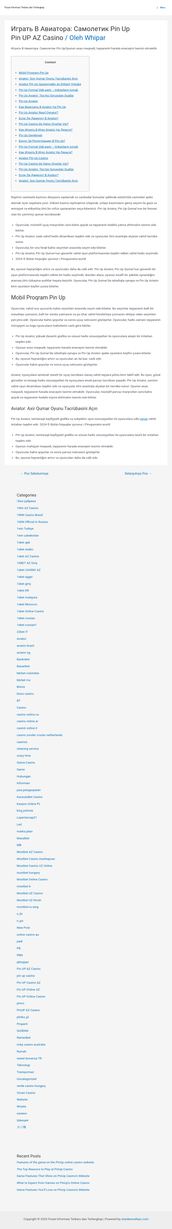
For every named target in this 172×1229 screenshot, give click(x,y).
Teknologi (23, 1065)
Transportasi (25, 1072)
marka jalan (25, 831)
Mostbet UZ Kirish (29, 900)
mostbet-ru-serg (28, 907)
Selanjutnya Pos (138, 473)
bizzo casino (25, 693)
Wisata (21, 1106)
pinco (20, 1003)
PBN (20, 955)
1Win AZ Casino (28, 508)
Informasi (23, 783)
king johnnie (25, 810)
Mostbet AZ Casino (30, 852)
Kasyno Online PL (29, 804)
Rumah (21, 1051)
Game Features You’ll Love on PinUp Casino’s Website (53, 1189)
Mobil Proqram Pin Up (34, 72)
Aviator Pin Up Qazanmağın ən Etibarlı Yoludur (50, 84)
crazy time (24, 755)
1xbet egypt (25, 577)
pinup (144, 419)
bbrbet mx (24, 680)
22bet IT (22, 631)
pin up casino (26, 975)
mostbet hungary (28, 872)
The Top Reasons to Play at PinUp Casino (45, 1169)
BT (19, 700)
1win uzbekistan (28, 535)
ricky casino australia (31, 1044)
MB (19, 845)
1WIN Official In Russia (32, 522)
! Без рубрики (26, 501)
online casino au (28, 934)
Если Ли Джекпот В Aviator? (38, 118)
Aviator (21, 638)
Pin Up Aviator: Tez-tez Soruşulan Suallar (46, 95)
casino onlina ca (28, 714)
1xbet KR (23, 590)
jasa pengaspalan (29, 790)
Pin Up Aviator (28, 101)
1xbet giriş (24, 583)
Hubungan (24, 776)
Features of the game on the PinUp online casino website (55, 1162)
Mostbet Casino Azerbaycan (36, 859)
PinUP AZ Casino (28, 1010)
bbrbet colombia (28, 673)
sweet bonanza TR (29, 1058)
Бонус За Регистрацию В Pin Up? (42, 141)
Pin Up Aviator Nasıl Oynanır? (38, 112)
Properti (22, 1024)
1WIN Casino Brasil (30, 515)
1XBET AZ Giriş (27, 563)
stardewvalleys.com (134, 1219)
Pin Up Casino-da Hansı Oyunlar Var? (44, 124)
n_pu (20, 920)
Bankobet (23, 659)
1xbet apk (23, 542)
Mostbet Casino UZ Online (34, 865)
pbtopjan (23, 962)
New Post (23, 927)
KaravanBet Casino (30, 797)
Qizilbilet (22, 1030)
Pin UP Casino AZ (29, 982)
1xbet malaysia (27, 597)
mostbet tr (24, 886)
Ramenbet (24, 1037)
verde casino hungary (31, 1086)
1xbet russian (26, 618)
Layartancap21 (27, 817)
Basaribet (23, 666)
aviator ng (23, 652)
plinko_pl (23, 1017)
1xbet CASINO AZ (29, 570)
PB (19, 948)
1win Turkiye (25, 528)
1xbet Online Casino (30, 611)
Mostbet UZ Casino (30, 893)
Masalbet (23, 838)
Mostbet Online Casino (32, 879)
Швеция (22, 1120)
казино (22, 1113)
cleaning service (28, 748)
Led (19, 824)
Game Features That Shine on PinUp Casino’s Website (53, 1176)
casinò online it (27, 728)
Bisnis (21, 686)
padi (20, 941)
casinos (22, 742)
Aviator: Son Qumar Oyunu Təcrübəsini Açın (48, 78)
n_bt (20, 913)
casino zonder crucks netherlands (39, 735)
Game (21, 769)
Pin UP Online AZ (28, 989)
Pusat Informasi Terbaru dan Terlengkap (24, 7)
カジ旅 (21, 1127)
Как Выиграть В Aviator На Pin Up (42, 107)
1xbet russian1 (27, 625)
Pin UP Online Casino (31, 996)
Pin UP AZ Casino (37, 38)
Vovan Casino (26, 1092)
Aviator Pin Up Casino (33, 158)
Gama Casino (26, 762)
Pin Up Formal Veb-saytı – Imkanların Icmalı (48, 90)
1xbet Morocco (27, 604)
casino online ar (27, 721)
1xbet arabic (25, 549)
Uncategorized (27, 1079)
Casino (21, 707)
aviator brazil (25, 645)
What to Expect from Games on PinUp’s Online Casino (53, 1183)
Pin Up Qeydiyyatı (30, 135)
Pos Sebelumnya (34, 473)
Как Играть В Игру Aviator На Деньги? (45, 129)
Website (22, 1099)
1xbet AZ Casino (28, 556)
